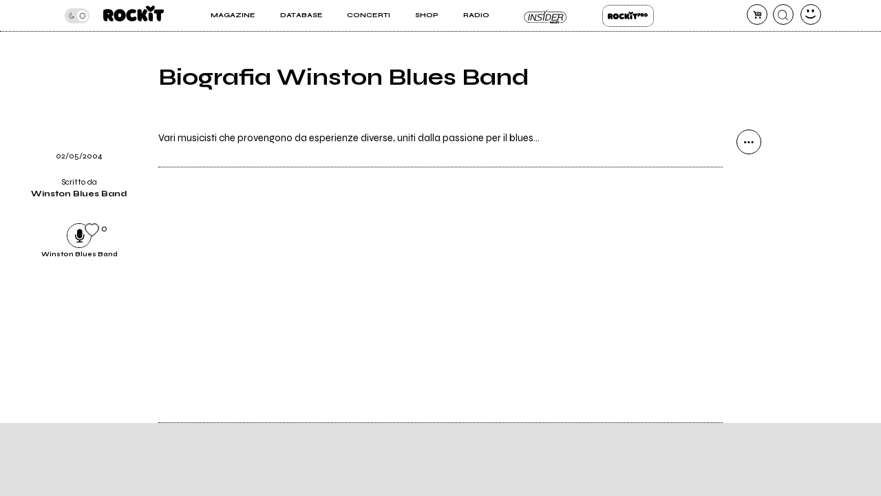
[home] (133, 15)
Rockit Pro (628, 16)
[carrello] (757, 14)
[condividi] (748, 142)
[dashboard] (810, 14)
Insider (545, 16)
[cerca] (783, 14)
